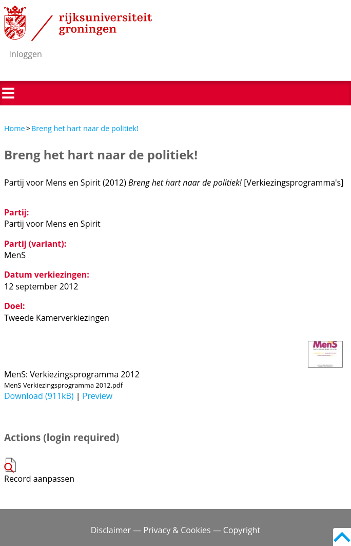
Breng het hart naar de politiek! (85, 128)
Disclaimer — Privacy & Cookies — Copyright (175, 530)
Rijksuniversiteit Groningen (78, 23)
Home (14, 128)
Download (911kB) (39, 396)
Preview (98, 396)
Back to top (342, 537)
